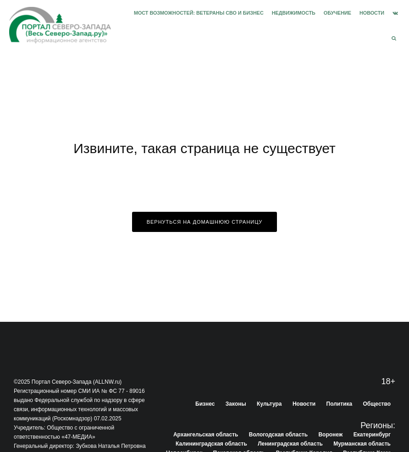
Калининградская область (211, 444)
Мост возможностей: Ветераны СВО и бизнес (199, 13)
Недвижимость (293, 13)
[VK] (395, 13)
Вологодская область (278, 434)
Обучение (337, 13)
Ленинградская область (290, 444)
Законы (236, 404)
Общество (377, 404)
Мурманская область (362, 444)
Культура (269, 404)
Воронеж (330, 434)
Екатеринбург (372, 434)
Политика (339, 404)
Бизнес (205, 404)
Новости (371, 13)
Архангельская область (205, 434)
